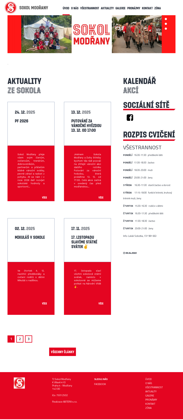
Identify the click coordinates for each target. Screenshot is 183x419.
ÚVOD (66, 8)
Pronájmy (133, 8)
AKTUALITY (107, 8)
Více (44, 197)
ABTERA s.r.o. (70, 401)
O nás (74, 8)
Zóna (157, 8)
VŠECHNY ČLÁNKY (62, 352)
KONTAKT (147, 8)
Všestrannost (89, 8)
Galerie (120, 8)
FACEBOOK (100, 384)
